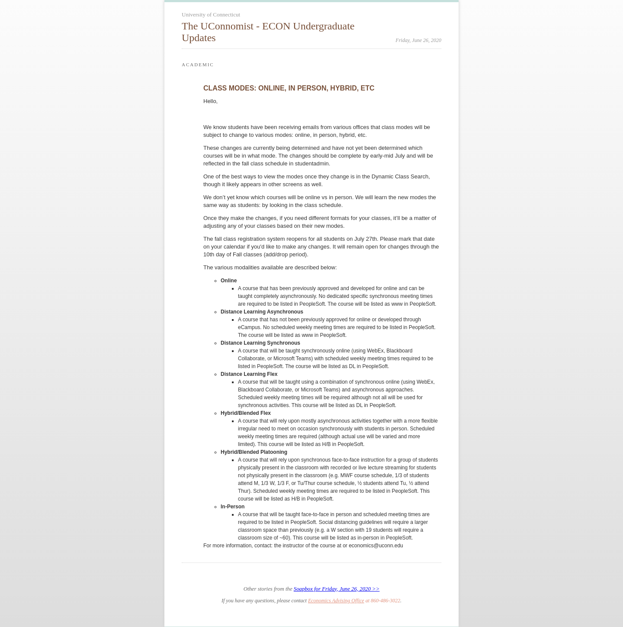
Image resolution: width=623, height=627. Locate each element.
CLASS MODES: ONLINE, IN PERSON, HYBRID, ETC (289, 88)
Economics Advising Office (336, 601)
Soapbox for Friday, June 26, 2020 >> (337, 589)
